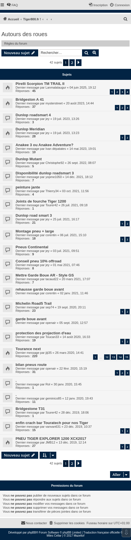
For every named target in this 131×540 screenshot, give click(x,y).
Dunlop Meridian (30, 129)
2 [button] (72, 62)
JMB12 (50, 442)
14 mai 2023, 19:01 (82, 148)
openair (51, 322)
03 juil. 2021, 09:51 (66, 251)
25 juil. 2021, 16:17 (66, 219)
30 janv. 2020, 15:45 (68, 384)
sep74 (50, 307)
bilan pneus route (31, 365)
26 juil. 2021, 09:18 (74, 205)
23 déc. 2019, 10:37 (78, 426)
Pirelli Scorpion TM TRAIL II (40, 84)
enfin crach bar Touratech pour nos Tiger (52, 423)
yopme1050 (54, 177)
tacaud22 (52, 279)
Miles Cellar (54, 535)
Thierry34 (52, 191)
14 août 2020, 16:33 (76, 337)
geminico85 (53, 398)
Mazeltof (79, 535)
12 (107, 357)
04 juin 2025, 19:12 (83, 87)
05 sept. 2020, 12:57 (73, 322)
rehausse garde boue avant (40, 289)
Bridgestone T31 (30, 409)
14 (120, 357)
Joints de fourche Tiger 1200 (41, 201)
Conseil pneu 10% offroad (38, 261)
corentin (51, 235)
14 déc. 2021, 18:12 (79, 177)
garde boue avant (31, 319)
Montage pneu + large (35, 231)
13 (113, 357)
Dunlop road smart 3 (34, 215)
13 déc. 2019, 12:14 (72, 442)
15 (126, 357)
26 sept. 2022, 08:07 (81, 162)
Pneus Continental (32, 247)
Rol (48, 384)
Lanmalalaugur (56, 87)
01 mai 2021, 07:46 (66, 265)
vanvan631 (53, 426)
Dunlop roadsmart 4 (33, 115)
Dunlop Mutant (29, 159)
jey (48, 118)
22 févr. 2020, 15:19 (73, 368)
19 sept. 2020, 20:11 (71, 307)
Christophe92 (55, 162)
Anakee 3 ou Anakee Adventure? (44, 145)
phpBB (31, 532)
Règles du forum (15, 43)
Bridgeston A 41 (30, 99)
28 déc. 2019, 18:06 (75, 412)
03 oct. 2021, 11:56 (75, 191)
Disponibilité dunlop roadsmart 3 (45, 173)
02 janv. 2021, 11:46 (74, 293)
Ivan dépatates (56, 148)
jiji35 (49, 352)
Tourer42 (52, 205)
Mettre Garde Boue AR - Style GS (45, 275)
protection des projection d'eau (43, 333)
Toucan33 (52, 337)
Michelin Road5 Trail (34, 303)
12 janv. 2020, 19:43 (79, 398)
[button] (78, 62)
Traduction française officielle (101, 532)
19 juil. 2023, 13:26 (66, 118)
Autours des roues (24, 34)
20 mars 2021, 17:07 (76, 279)
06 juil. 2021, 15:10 (73, 235)
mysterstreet (54, 103)
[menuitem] (12, 5)
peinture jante (28, 187)
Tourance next (28, 349)
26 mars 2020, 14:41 (69, 352)
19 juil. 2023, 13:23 (66, 133)
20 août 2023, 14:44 (80, 103)
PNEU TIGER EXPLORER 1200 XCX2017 (51, 438)
